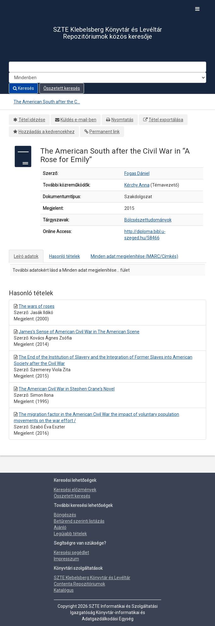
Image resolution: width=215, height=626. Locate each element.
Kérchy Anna (137, 185)
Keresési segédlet (71, 552)
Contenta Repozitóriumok (79, 583)
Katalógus (64, 590)
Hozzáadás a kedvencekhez (47, 131)
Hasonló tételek (64, 256)
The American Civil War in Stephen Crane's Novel (67, 388)
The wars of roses (36, 306)
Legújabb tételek (70, 533)
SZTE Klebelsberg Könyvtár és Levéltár (92, 577)
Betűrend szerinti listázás (79, 521)
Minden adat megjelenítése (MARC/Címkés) (134, 256)
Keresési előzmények (75, 489)
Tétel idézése (32, 119)
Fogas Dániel (137, 173)
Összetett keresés (61, 88)
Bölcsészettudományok (148, 219)
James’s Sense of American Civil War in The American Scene (79, 331)
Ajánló (60, 527)
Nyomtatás (122, 119)
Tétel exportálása (166, 119)
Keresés (23, 88)
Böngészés (65, 514)
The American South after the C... (47, 101)
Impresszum (66, 558)
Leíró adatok (26, 256)
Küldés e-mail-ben (78, 119)
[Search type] (107, 77)
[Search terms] (107, 67)
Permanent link (104, 131)
